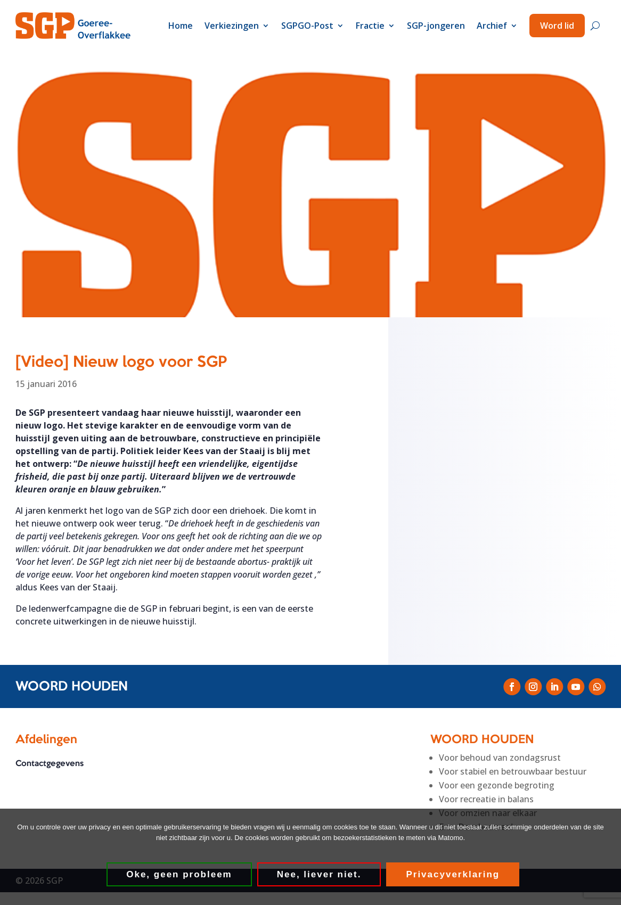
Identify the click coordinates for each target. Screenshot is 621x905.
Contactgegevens (49, 764)
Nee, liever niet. (319, 874)
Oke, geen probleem (180, 874)
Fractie (370, 25)
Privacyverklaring (453, 874)
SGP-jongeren (436, 25)
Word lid (557, 25)
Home (180, 25)
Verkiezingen (232, 25)
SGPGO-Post (307, 25)
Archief (492, 25)
